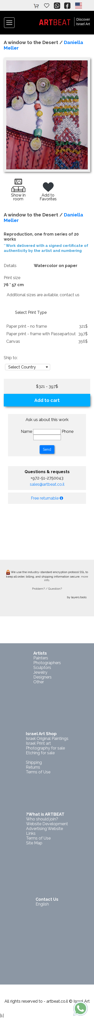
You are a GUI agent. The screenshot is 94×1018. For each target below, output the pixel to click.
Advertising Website (44, 828)
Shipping (34, 762)
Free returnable (47, 498)
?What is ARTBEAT (45, 814)
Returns (33, 767)
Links (31, 833)
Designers (42, 677)
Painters (40, 658)
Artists (40, 653)
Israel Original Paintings (47, 738)
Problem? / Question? (47, 588)
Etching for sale (40, 752)
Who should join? (42, 819)
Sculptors (42, 667)
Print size (12, 277)
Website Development (47, 823)
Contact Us (47, 899)
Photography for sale (45, 748)
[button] (78, 6)
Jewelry (40, 672)
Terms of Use (38, 772)
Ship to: (11, 357)
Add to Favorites (48, 192)
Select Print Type (31, 312)
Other (38, 682)
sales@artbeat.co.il (47, 484)
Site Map (34, 843)
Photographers (47, 662)
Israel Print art (38, 743)
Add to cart (47, 400)
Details (10, 265)
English (42, 904)
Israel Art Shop (41, 733)
